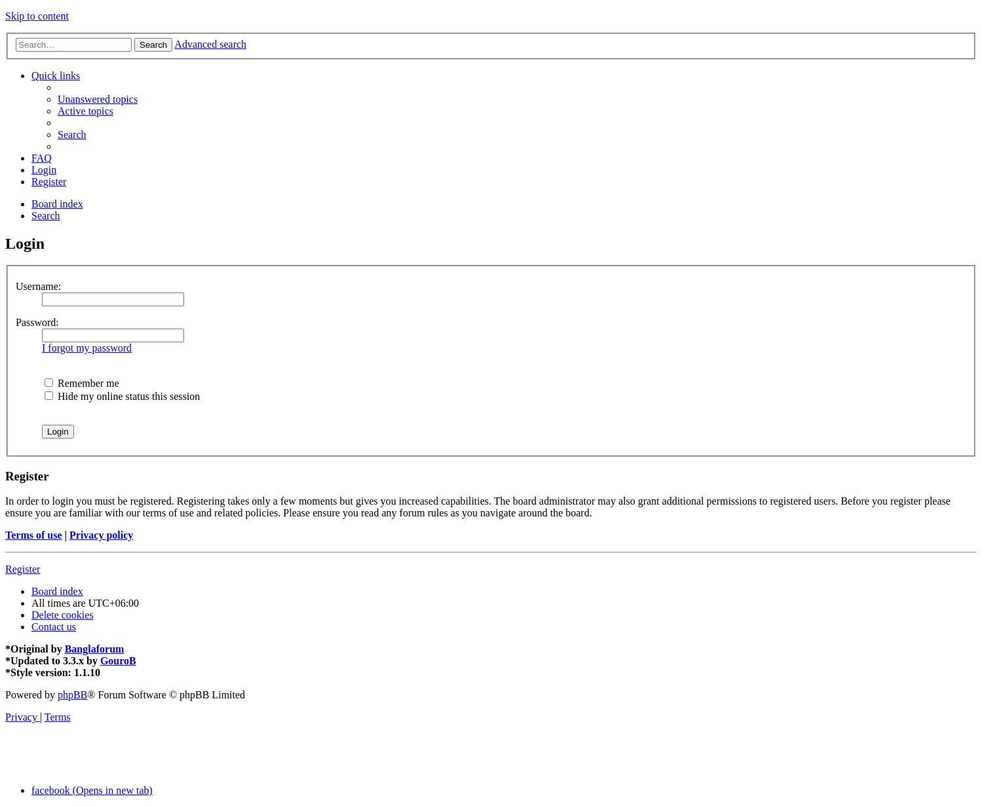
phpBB (72, 694)
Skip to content (37, 16)
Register (22, 569)
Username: (38, 286)
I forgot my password (87, 347)
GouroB (118, 660)
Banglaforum (94, 649)
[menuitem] (98, 99)
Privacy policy (101, 535)
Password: (37, 322)
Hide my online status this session (122, 396)
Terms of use (33, 535)
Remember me (82, 383)
